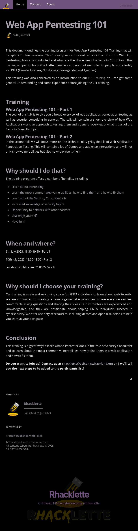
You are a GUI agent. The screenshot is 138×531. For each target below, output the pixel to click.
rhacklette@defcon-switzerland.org (87, 364)
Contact (35, 4)
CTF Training (96, 78)
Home (20, 4)
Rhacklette (38, 445)
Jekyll (39, 435)
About (50, 4)
